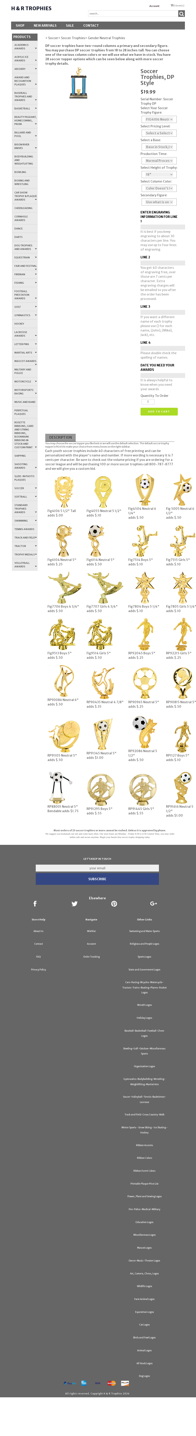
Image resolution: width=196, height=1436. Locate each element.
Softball (25, 496)
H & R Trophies (31, 8)
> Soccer (51, 38)
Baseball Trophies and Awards (25, 96)
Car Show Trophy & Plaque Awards (25, 196)
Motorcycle (25, 381)
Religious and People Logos (144, 943)
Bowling (20, 172)
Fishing (25, 282)
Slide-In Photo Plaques (24, 478)
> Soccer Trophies (71, 38)
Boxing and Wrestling (22, 182)
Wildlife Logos (144, 1286)
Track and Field (25, 537)
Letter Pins (25, 344)
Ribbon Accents (144, 1145)
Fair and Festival (25, 267)
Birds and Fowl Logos (144, 1337)
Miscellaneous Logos (144, 1234)
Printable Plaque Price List (144, 1183)
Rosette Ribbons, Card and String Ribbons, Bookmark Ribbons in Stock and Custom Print (25, 435)
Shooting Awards (25, 466)
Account (154, 6)
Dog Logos (144, 1376)
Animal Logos (144, 1350)
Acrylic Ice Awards (25, 58)
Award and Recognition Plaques (25, 81)
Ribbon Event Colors (144, 1170)
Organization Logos (144, 1066)
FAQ (38, 956)
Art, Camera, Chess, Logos (144, 1273)
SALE (70, 26)
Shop (20, 26)
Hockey (19, 323)
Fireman (25, 274)
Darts (18, 237)
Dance (18, 228)
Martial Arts (25, 352)
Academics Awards (25, 46)
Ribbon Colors (144, 1158)
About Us (38, 931)
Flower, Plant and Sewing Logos (144, 1196)
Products (22, 37)
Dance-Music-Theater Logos (144, 1260)
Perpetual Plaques (21, 412)
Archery (25, 68)
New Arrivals (45, 26)
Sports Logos (144, 956)
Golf (25, 306)
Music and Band (25, 402)
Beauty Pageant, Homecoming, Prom (25, 120)
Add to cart (159, 411)
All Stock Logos (144, 1363)
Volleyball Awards (25, 564)
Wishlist (91, 931)
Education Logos (144, 1222)
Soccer (25, 488)
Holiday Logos (144, 1017)
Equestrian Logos (144, 1312)
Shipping (20, 455)
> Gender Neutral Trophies (105, 38)
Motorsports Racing (25, 391)
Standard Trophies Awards (25, 509)
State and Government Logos (144, 969)
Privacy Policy (38, 969)
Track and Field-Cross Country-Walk (144, 1114)
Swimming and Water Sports (144, 931)
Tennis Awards (24, 529)
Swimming (25, 520)
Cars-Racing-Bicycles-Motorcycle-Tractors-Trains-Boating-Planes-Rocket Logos (144, 987)
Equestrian (25, 257)
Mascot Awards (25, 362)
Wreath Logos (144, 1005)
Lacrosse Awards (25, 334)
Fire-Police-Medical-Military (144, 1209)
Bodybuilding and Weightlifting (23, 160)
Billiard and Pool (25, 134)
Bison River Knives (25, 146)
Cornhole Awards (21, 218)
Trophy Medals (25, 554)
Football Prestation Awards (25, 295)
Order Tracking (91, 956)
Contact (91, 26)
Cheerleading (23, 208)
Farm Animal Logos (144, 1299)
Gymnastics (25, 315)
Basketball (25, 108)
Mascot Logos (144, 1247)
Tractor (25, 546)
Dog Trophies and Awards (25, 247)
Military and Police (22, 371)
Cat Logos (144, 1324)
